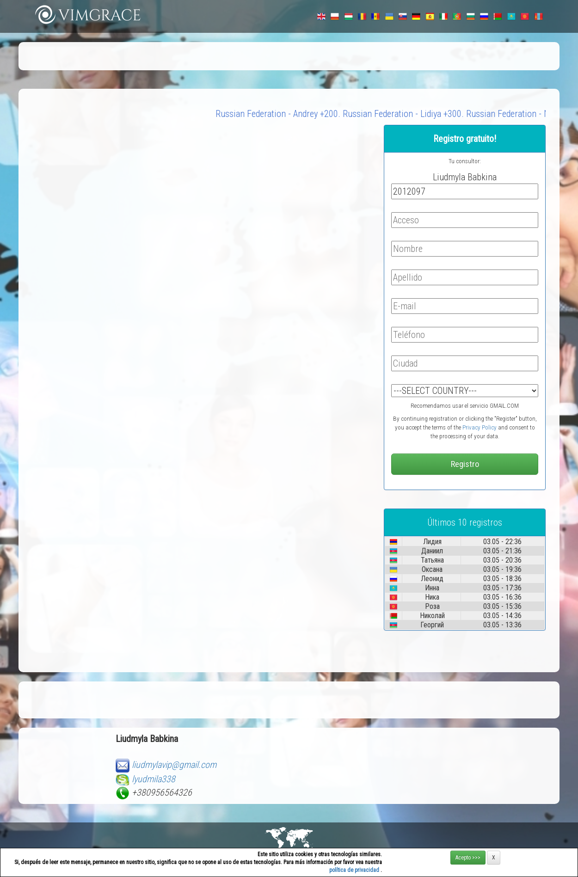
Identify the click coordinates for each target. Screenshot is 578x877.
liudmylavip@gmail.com (174, 764)
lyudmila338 (153, 779)
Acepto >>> (467, 857)
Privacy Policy (479, 427)
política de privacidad (355, 870)
